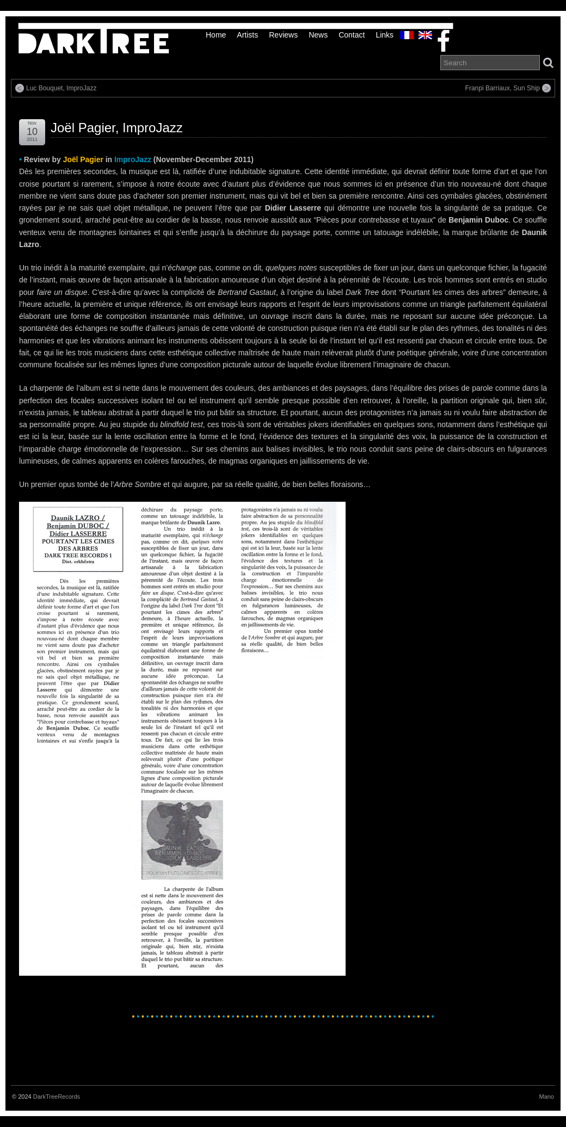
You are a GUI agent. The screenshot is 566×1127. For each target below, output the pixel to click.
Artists (247, 34)
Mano (546, 1096)
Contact (352, 34)
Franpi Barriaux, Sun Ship (502, 88)
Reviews (283, 34)
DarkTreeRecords (56, 1096)
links (384, 34)
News (318, 34)
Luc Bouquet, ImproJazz (61, 88)
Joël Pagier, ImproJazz (117, 127)
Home (216, 34)
